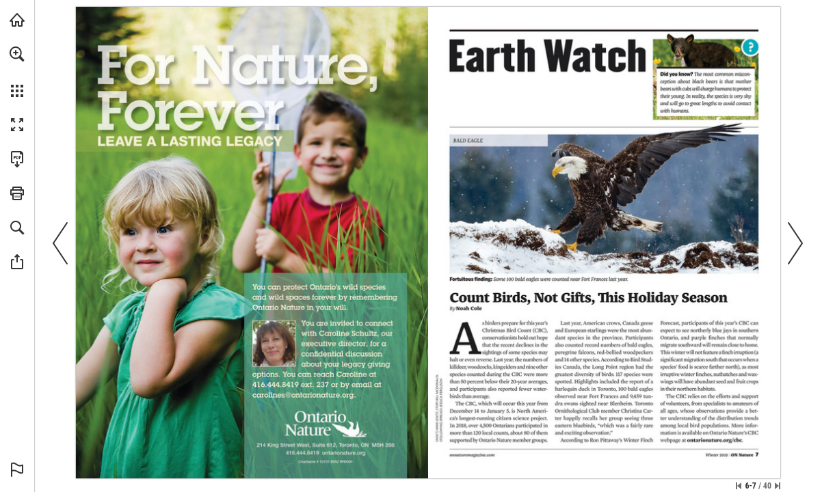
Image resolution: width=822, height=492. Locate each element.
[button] (17, 54)
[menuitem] (17, 71)
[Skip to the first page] (738, 485)
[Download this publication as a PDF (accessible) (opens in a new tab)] (17, 159)
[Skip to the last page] (777, 485)
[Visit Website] (472, 456)
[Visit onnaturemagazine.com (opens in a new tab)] (17, 20)
